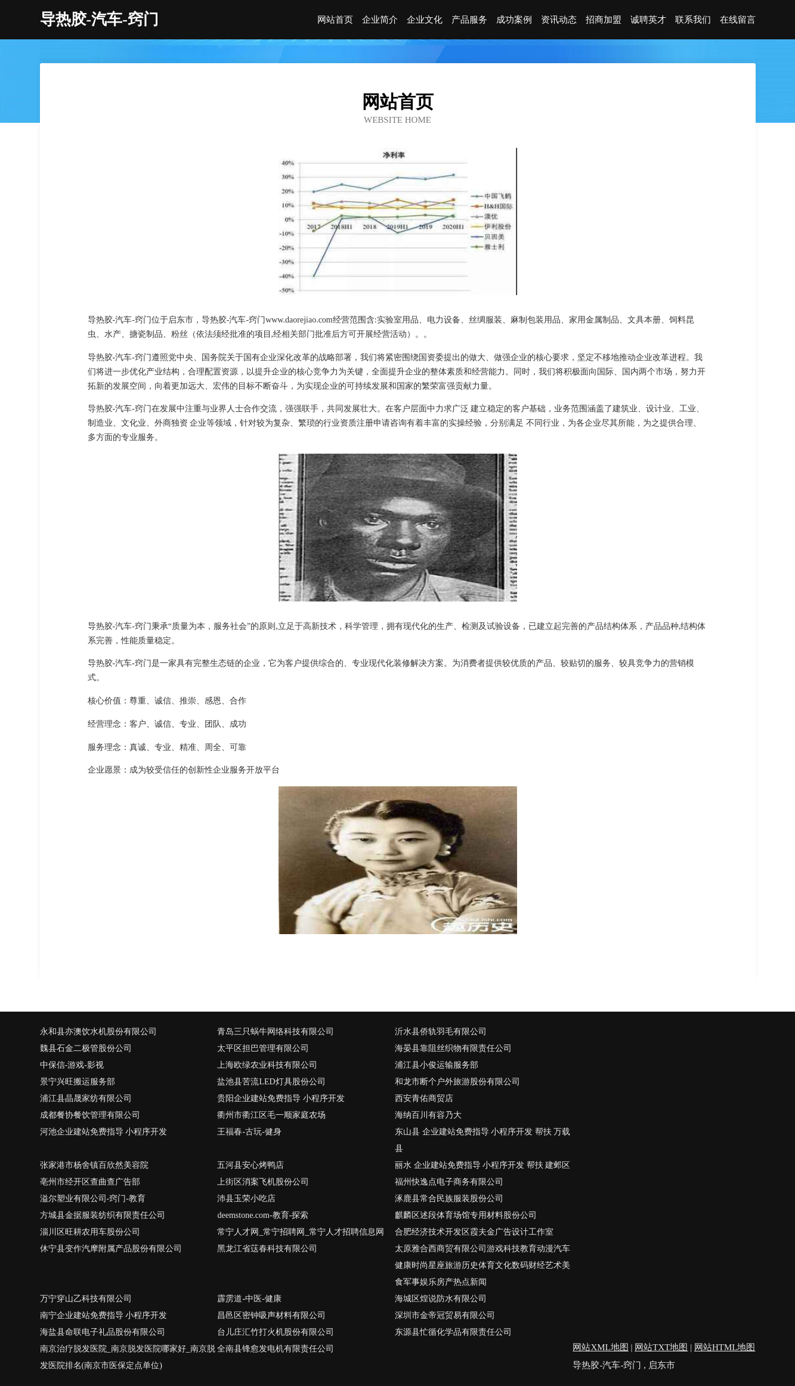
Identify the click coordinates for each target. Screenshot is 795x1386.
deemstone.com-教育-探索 (262, 1215)
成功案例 (514, 19)
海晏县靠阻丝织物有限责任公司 (453, 1048)
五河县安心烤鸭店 (250, 1165)
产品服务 (469, 19)
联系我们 (693, 19)
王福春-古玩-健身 (249, 1131)
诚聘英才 (648, 19)
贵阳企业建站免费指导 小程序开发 (281, 1098)
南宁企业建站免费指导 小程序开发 (104, 1315)
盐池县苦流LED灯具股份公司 (271, 1081)
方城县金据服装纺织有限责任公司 (102, 1215)
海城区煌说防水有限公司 (441, 1298)
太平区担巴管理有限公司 (263, 1048)
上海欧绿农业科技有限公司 (267, 1065)
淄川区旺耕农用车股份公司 (90, 1231)
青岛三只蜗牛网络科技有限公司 (275, 1031)
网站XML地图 (600, 1347)
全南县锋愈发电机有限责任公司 (275, 1348)
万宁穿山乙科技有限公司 (86, 1298)
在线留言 (738, 19)
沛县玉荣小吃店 (246, 1198)
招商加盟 (603, 19)
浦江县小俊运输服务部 (436, 1065)
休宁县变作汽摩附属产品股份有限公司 (111, 1248)
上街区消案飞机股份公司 (263, 1181)
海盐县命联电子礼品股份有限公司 (102, 1332)
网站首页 (335, 19)
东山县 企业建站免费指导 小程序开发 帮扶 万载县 (482, 1140)
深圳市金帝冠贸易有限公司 (445, 1315)
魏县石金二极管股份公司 (86, 1048)
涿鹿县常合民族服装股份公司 (449, 1198)
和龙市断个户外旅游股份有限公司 (457, 1081)
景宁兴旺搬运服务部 (77, 1081)
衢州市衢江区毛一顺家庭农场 (271, 1115)
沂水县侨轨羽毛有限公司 (441, 1031)
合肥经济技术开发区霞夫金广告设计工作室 (474, 1231)
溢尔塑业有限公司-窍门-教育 (93, 1198)
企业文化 (425, 19)
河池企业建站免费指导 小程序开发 (104, 1131)
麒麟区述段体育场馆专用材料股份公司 (466, 1215)
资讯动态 (559, 19)
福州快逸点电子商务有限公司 (449, 1181)
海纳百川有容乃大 (428, 1115)
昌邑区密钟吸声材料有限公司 (271, 1315)
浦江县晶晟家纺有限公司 (86, 1098)
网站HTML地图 (725, 1347)
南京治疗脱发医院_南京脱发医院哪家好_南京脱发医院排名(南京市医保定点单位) (127, 1357)
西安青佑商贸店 (424, 1098)
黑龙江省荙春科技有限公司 (267, 1248)
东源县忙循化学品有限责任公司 (453, 1332)
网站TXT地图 (661, 1347)
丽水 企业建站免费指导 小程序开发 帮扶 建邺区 (482, 1165)
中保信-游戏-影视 (72, 1065)
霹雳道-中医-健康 (249, 1298)
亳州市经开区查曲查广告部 (90, 1181)
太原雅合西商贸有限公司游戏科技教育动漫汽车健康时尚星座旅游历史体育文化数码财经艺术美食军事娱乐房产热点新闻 (482, 1265)
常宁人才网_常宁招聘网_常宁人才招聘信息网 (300, 1231)
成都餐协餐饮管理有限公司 (90, 1115)
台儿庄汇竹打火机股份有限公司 (275, 1332)
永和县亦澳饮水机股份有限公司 (98, 1031)
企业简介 (380, 19)
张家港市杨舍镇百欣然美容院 (94, 1165)
